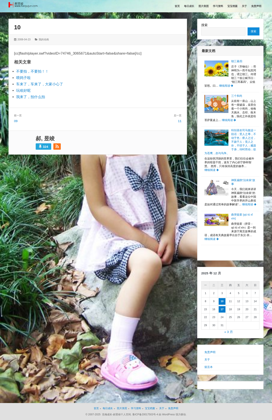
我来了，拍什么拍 (30, 97)
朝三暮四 (236, 61)
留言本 (208, 367)
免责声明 (209, 352)
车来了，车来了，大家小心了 (39, 84)
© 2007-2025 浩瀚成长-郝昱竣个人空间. (109, 414)
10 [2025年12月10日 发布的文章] (222, 301)
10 (17, 27)
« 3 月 (228, 332)
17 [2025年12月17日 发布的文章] (222, 309)
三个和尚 (236, 95)
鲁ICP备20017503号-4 (145, 414)
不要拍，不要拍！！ (32, 71)
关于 (207, 359)
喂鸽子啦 (23, 78)
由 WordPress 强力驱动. (172, 414)
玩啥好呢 (23, 91)
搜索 (204, 25)
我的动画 (44, 39)
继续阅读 (226, 85)
